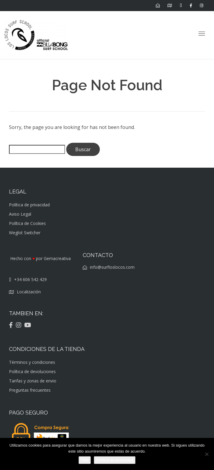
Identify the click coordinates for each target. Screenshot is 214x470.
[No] (207, 454)
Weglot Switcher (24, 232)
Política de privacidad (29, 205)
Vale (84, 460)
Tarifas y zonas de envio (32, 381)
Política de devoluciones (32, 371)
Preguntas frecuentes (30, 390)
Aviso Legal (20, 214)
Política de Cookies (27, 223)
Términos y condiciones (32, 362)
